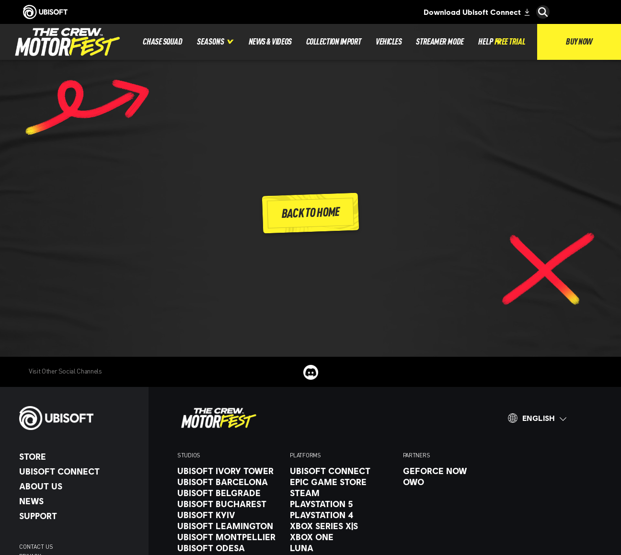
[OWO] (454, 482)
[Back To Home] (310, 213)
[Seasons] (216, 42)
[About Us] (79, 486)
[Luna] (341, 548)
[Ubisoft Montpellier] (228, 537)
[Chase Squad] (162, 42)
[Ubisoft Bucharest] (228, 504)
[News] (79, 501)
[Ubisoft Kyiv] (228, 515)
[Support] (79, 516)
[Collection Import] (333, 42)
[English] (537, 418)
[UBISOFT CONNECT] (79, 471)
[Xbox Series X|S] (341, 526)
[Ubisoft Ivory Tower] (228, 471)
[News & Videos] (270, 42)
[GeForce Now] (454, 471)
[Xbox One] (341, 537)
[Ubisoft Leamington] (228, 526)
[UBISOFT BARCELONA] (228, 482)
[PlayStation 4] (341, 515)
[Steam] (341, 493)
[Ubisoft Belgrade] (228, 493)
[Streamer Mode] (440, 42)
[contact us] (79, 547)
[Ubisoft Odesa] (228, 548)
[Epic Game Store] (341, 482)
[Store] (79, 456)
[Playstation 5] (341, 504)
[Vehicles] (388, 42)
